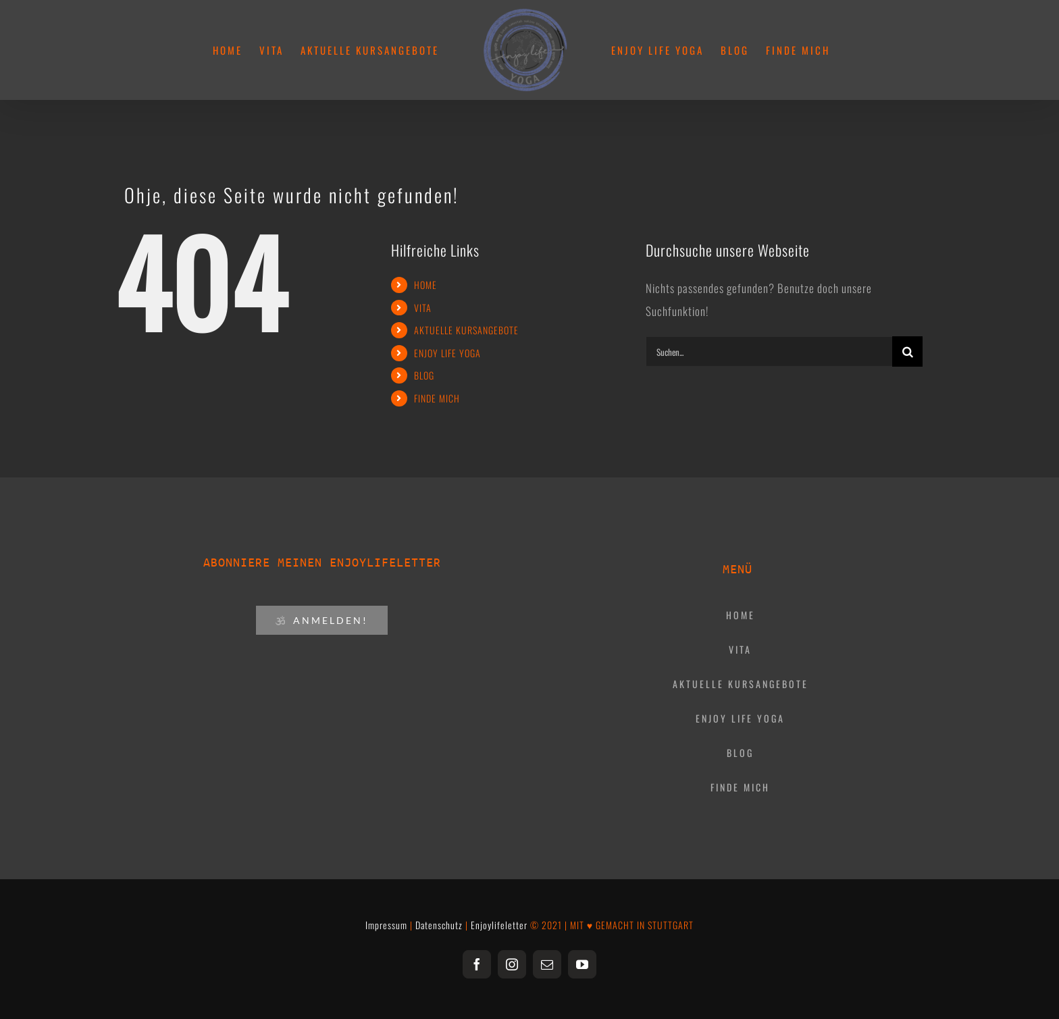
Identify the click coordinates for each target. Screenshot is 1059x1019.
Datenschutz (439, 925)
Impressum (386, 925)
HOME (425, 285)
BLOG (424, 375)
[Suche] (907, 351)
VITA (423, 308)
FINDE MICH (437, 398)
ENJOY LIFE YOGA (447, 353)
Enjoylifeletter (499, 925)
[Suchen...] (769, 351)
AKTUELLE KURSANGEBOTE (466, 330)
